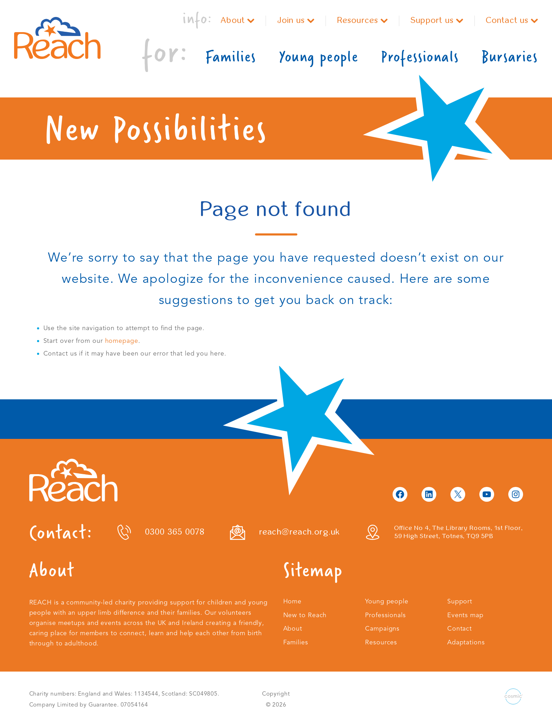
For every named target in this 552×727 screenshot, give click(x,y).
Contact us (512, 20)
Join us (295, 20)
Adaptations (466, 642)
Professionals (420, 56)
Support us (437, 20)
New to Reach (305, 615)
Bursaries (509, 56)
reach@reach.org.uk (299, 532)
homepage (121, 341)
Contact (459, 628)
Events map (465, 615)
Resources (362, 20)
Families (230, 56)
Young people (318, 56)
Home (292, 601)
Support (459, 601)
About (237, 20)
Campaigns (382, 628)
